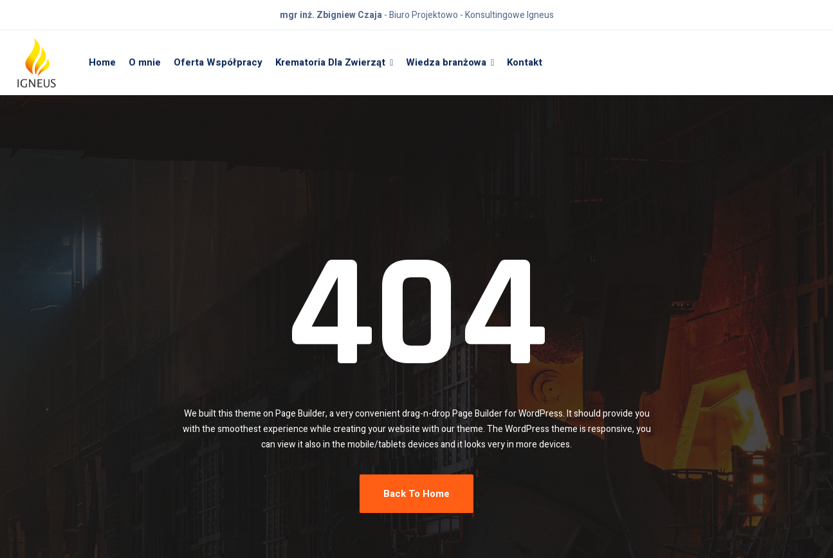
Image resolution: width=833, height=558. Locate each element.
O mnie (145, 62)
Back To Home (416, 494)
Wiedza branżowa (446, 62)
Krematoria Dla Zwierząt (330, 62)
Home (102, 62)
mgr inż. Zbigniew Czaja (331, 15)
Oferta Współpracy (218, 62)
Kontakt (524, 62)
